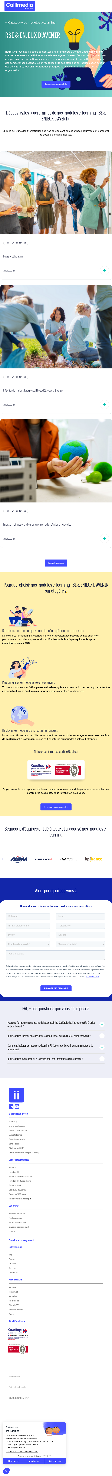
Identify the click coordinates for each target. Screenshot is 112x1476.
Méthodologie (13, 1121)
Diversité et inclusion (13, 256)
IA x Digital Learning (15, 1134)
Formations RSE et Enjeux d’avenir (20, 1180)
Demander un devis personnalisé (56, 807)
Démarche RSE (14, 1305)
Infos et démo (9, 270)
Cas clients (12, 1263)
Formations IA (13, 1167)
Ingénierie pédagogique (17, 1125)
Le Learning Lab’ (15, 1247)
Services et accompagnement (19, 1226)
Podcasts (12, 1259)
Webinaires (12, 1268)
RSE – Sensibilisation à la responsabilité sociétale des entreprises (33, 390)
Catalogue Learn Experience (18, 1189)
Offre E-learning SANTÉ (16, 1148)
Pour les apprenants (15, 1217)
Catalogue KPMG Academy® (18, 1194)
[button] (2, 859)
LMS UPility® (14, 1205)
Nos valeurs (13, 1287)
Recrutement (13, 1291)
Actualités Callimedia (16, 1309)
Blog (10, 1254)
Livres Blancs (13, 1272)
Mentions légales (14, 1376)
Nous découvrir (15, 1279)
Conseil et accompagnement (21, 1240)
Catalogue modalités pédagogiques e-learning (24, 1152)
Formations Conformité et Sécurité (20, 1176)
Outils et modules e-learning (18, 1130)
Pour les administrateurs (17, 1213)
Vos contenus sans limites (17, 1222)
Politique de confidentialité (17, 1387)
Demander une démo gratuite (56, 84)
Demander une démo (56, 563)
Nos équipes (13, 1296)
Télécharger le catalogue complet (20, 1198)
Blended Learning (14, 1143)
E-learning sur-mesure (18, 1113)
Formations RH (14, 1171)
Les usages (12, 1231)
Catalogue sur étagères (19, 1159)
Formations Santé (15, 1185)
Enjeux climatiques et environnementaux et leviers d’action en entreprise (37, 524)
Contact (11, 1314)
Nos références (14, 1300)
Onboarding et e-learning (17, 1139)
